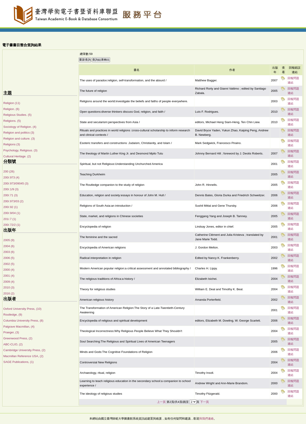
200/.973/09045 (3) (15, 183)
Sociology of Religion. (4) (19, 126)
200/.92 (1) (10, 207)
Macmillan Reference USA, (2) (23, 356)
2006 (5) (8, 258)
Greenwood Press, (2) (17, 338)
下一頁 (204, 402)
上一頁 (161, 402)
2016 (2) (8, 293)
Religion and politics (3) (18, 132)
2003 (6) (8, 252)
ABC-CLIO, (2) (13, 344)
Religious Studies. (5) (17, 114)
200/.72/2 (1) (11, 224)
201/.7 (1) (9, 219)
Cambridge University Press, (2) (24, 350)
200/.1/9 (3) (10, 189)
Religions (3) (11, 144)
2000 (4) (8, 269)
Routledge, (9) (12, 314)
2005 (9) (8, 240)
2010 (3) (8, 287)
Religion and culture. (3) (19, 138)
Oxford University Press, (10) (22, 308)
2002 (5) (8, 264)
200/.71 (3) (10, 195)
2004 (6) (8, 246)
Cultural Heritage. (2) (17, 156)
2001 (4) (8, 275)
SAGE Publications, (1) (18, 362)
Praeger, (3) (11, 332)
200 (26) (8, 171)
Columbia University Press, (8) (23, 320)
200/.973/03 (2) (13, 201)
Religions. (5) (12, 120)
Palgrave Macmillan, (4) (18, 326)
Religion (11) (11, 103)
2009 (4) (8, 281)
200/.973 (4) (11, 177)
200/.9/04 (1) (11, 213)
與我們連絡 (206, 418)
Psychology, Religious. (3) (20, 150)
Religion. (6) (11, 109)
